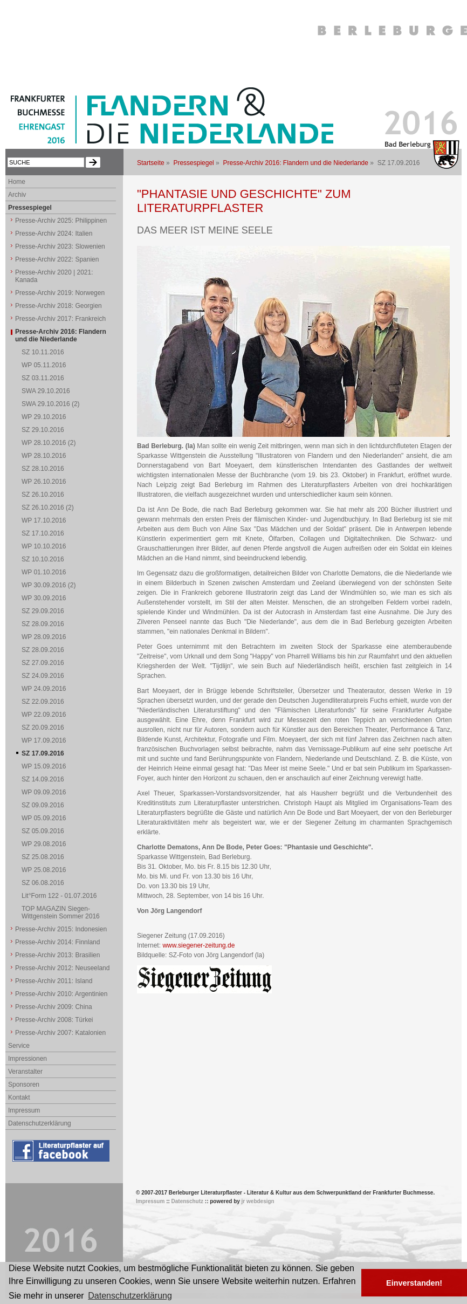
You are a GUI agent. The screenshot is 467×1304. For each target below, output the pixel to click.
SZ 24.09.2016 (43, 676)
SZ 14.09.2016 (43, 779)
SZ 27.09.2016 (43, 663)
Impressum (24, 1110)
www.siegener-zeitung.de (198, 945)
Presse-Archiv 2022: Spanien (57, 259)
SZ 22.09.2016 (43, 701)
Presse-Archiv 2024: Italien (53, 233)
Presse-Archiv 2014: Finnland (57, 942)
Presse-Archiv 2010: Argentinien (61, 994)
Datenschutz (187, 1201)
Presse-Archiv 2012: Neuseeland (62, 968)
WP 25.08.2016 (44, 870)
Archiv (17, 194)
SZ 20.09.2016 (43, 727)
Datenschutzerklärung (39, 1123)
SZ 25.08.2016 (43, 857)
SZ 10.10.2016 (43, 559)
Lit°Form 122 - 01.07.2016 (59, 896)
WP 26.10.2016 (44, 481)
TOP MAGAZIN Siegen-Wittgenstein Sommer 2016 (61, 912)
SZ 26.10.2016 (43, 494)
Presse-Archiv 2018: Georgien (58, 306)
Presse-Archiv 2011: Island (53, 981)
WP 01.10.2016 (44, 572)
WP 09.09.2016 (44, 792)
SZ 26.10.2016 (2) (48, 507)
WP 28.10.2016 (44, 455)
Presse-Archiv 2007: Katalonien (60, 1033)
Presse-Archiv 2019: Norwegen (60, 293)
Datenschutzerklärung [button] (130, 1295)
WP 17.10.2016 (44, 520)
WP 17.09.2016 (44, 740)
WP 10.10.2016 (44, 546)
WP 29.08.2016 (44, 844)
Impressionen (27, 1058)
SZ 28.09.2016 (43, 624)
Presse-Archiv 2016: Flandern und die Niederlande (295, 163)
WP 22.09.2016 (44, 714)
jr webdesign (258, 1201)
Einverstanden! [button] (414, 1283)
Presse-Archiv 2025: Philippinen (61, 220)
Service (19, 1045)
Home (16, 182)
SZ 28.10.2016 (43, 468)
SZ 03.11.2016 (43, 378)
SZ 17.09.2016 (43, 753)
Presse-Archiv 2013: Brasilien (57, 955)
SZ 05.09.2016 (43, 831)
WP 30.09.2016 (44, 598)
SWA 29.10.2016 (46, 391)
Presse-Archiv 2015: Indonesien (61, 929)
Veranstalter (25, 1071)
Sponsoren (23, 1084)
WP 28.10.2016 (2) (49, 443)
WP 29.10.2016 (44, 417)
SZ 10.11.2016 (43, 352)
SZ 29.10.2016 (43, 430)
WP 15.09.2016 (44, 766)
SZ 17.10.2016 (43, 533)
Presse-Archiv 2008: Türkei (54, 1020)
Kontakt (19, 1097)
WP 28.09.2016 (44, 637)
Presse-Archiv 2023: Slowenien (60, 246)
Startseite (150, 163)
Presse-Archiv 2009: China (53, 1007)
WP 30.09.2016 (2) (49, 585)
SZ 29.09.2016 (43, 611)
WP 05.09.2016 (44, 818)
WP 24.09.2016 (44, 688)
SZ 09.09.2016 (43, 805)
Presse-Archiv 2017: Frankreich (60, 318)
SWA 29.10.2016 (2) (51, 404)
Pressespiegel (193, 163)
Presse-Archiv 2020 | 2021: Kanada (54, 276)
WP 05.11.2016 (44, 365)
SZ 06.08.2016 (43, 883)
